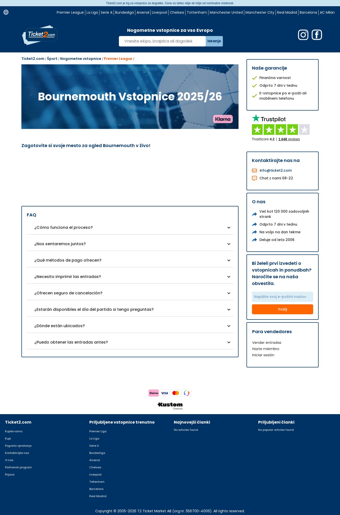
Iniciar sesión (263, 355)
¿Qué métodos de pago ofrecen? (67, 260)
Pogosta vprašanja (18, 446)
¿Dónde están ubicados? (59, 326)
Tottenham (197, 12)
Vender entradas (266, 342)
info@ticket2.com (276, 170)
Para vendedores (272, 331)
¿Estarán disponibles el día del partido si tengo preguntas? (94, 309)
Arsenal (143, 12)
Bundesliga (124, 12)
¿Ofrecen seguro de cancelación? (68, 293)
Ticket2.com (32, 58)
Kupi (8, 438)
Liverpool (159, 12)
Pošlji (282, 309)
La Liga (92, 12)
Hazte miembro (265, 348)
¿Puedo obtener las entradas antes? (71, 342)
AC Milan (327, 12)
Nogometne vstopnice (80, 58)
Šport (52, 58)
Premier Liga (97, 431)
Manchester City (259, 12)
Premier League (70, 12)
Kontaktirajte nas (17, 453)
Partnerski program (18, 467)
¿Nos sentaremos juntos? (60, 244)
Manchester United (226, 12)
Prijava (9, 474)
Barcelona (308, 12)
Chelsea (177, 12)
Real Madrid (287, 12)
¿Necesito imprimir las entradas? (67, 276)
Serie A (106, 12)
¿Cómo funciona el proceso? (63, 227)
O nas (9, 460)
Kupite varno (13, 431)
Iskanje (214, 41)
